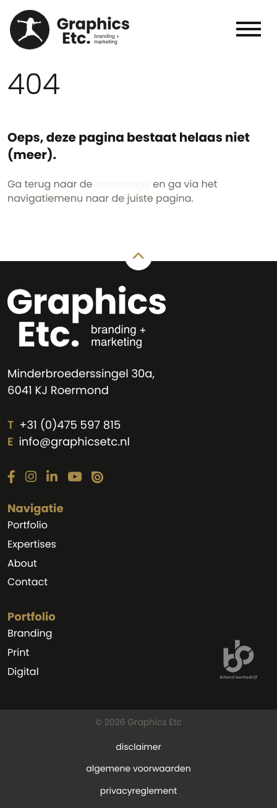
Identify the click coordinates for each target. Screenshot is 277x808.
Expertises (31, 544)
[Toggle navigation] (248, 28)
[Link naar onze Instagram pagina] (30, 477)
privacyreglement (138, 790)
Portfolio (27, 525)
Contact (27, 582)
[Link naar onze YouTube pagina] (74, 477)
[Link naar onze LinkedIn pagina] (52, 477)
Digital (23, 671)
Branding (30, 633)
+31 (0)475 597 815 (70, 425)
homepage (122, 184)
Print (18, 652)
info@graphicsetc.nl (74, 442)
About (22, 563)
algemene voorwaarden (138, 768)
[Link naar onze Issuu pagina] (97, 478)
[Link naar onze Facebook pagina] (11, 477)
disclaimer (138, 747)
